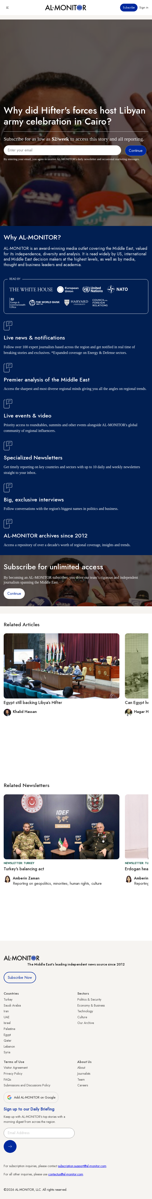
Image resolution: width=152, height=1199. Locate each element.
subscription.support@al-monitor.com (82, 1166)
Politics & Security (89, 999)
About (81, 1067)
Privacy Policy (13, 1073)
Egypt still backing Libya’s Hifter (33, 703)
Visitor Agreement (16, 1067)
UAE (6, 1017)
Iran (6, 1011)
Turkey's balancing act (24, 869)
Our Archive (85, 1023)
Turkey (8, 999)
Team (81, 1079)
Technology (85, 1011)
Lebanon (9, 1046)
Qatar (7, 1040)
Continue (14, 593)
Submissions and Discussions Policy (27, 1085)
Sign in (143, 8)
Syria (7, 1052)
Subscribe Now (20, 977)
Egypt (7, 1034)
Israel (7, 1023)
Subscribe (129, 8)
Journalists (83, 1073)
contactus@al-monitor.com (65, 1174)
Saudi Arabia (12, 1005)
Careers (82, 1085)
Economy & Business (91, 1005)
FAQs (7, 1079)
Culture (82, 1017)
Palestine (9, 1029)
